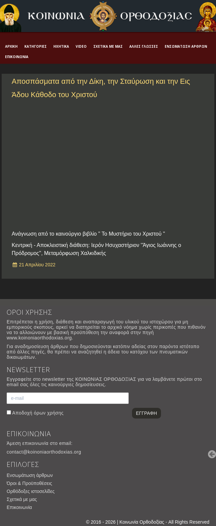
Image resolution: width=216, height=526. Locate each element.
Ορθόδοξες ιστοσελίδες (31, 491)
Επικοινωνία (16, 56)
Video (81, 46)
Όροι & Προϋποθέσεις (29, 483)
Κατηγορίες (35, 46)
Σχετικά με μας (108, 46)
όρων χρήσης (48, 413)
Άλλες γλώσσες (143, 46)
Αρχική (11, 46)
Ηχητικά (61, 46)
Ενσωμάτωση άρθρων (186, 46)
